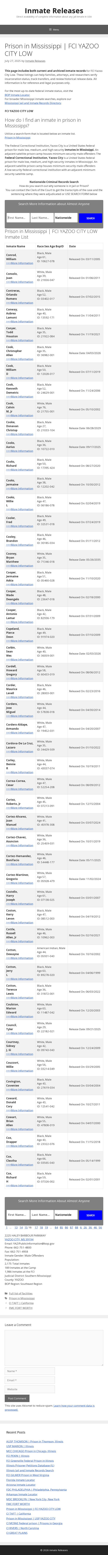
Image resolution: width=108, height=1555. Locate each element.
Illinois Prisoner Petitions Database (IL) (30, 1465)
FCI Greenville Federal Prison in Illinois (30, 1461)
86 (66, 1227)
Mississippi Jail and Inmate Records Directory (33, 103)
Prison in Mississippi (17, 137)
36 (90, 1227)
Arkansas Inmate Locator (21, 1494)
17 (36, 1227)
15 (26, 1227)
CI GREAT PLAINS (16, 1533)
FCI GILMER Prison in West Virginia (27, 1475)
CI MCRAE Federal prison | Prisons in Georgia (34, 1523)
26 (85, 1227)
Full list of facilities (20, 1293)
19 (46, 1227)
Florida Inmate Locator (20, 1480)
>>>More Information (19, 263)
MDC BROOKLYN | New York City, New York (32, 1499)
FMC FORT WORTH (20, 1308)
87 (71, 1227)
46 (95, 1227)
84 (56, 1227)
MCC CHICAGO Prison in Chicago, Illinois (31, 1451)
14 (21, 1227)
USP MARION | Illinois (20, 1446)
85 (61, 1227)
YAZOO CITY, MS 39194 (19, 1239)
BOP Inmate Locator (17, 95)
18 (41, 1227)
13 (16, 1227)
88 (76, 1227)
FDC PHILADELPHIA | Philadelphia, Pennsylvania (36, 1489)
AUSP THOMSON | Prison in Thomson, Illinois (34, 1441)
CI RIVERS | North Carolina (22, 1528)
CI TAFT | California (21, 1303)
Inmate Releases (54, 10)
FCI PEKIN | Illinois (17, 1456)
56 (100, 1227)
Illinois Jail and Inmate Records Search (30, 1470)
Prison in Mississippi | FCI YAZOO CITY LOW (33, 1509)
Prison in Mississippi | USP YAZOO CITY (30, 1518)
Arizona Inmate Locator (20, 1484)
